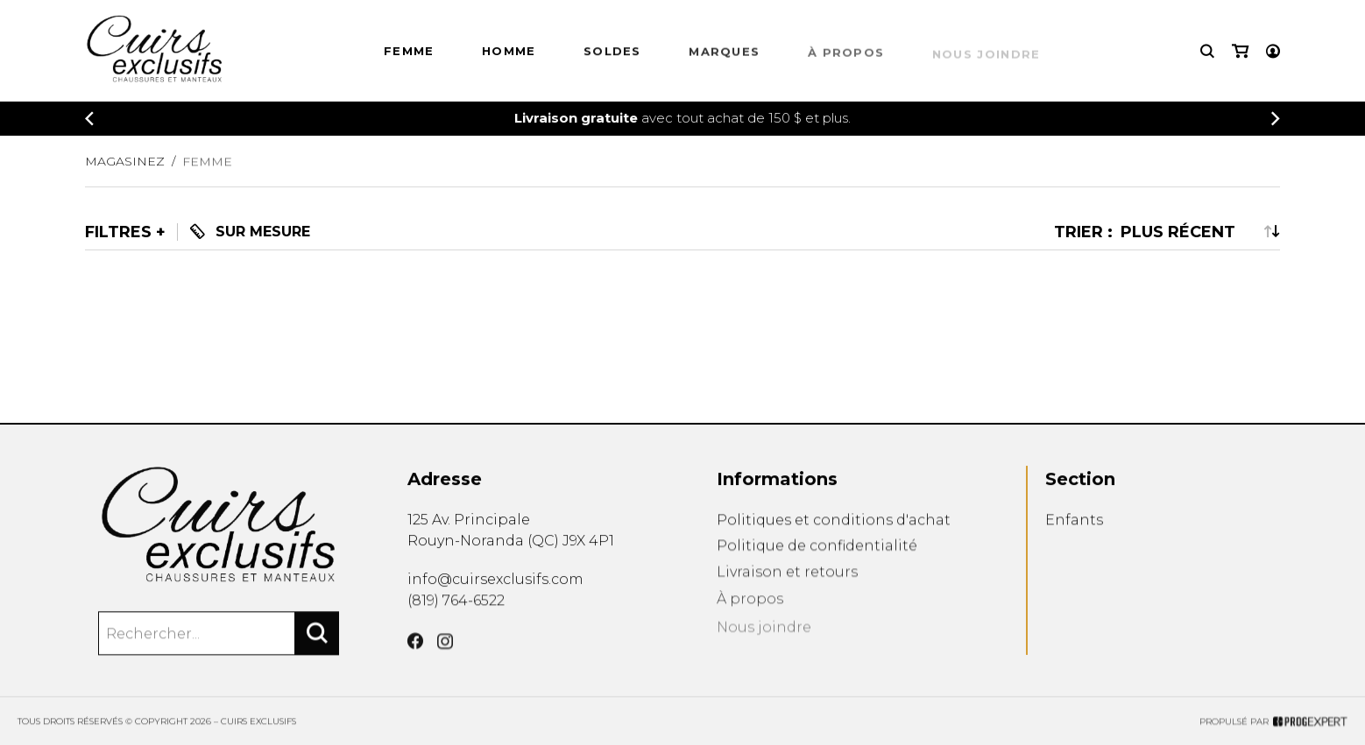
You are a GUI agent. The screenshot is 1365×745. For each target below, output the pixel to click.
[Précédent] (89, 120)
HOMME (509, 54)
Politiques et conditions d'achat (834, 537)
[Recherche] (1207, 52)
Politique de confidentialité (817, 566)
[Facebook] (415, 661)
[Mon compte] (1273, 52)
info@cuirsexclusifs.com (495, 588)
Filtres (118, 232)
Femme (409, 53)
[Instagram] (445, 665)
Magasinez (125, 170)
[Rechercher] (317, 646)
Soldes (612, 57)
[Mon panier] (1240, 52)
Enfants (1074, 537)
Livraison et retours (787, 595)
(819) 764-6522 (456, 613)
